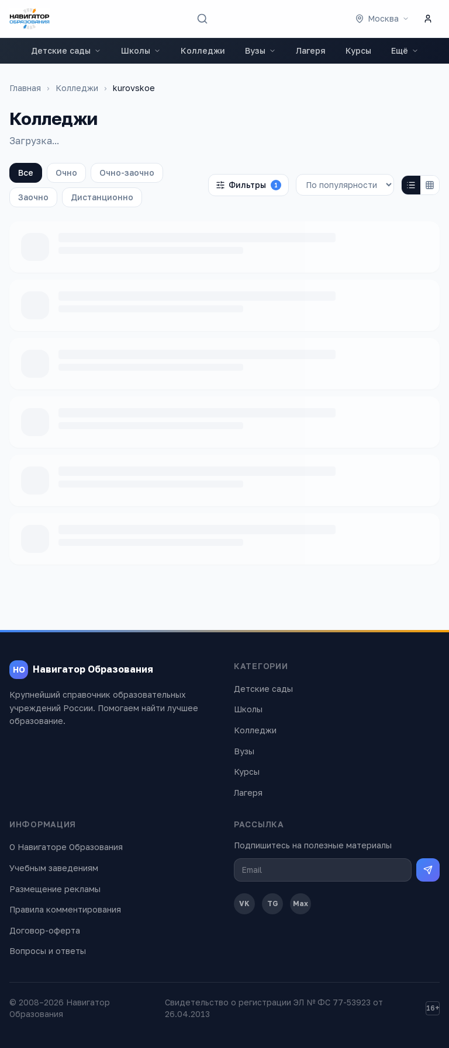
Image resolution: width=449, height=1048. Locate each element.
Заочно (33, 197)
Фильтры (248, 185)
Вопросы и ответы (47, 951)
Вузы (260, 50)
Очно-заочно (126, 172)
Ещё (405, 50)
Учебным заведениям (53, 868)
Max (300, 903)
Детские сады (66, 50)
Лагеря (311, 50)
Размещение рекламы (55, 889)
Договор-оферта (44, 930)
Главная (25, 88)
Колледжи (203, 50)
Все (25, 172)
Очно (66, 172)
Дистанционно (102, 197)
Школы (141, 50)
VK (244, 903)
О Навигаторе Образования (66, 847)
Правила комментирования (65, 909)
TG (272, 903)
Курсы (358, 50)
